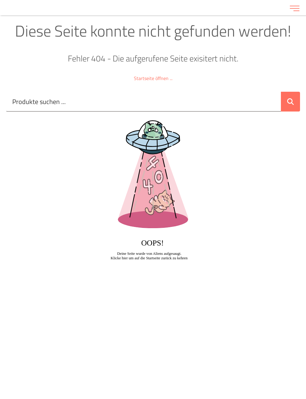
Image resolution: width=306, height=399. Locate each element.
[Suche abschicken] (290, 102)
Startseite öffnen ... (153, 78)
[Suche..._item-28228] (143, 102)
